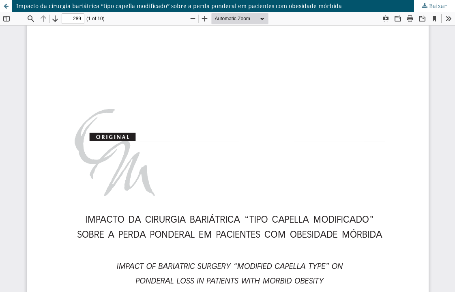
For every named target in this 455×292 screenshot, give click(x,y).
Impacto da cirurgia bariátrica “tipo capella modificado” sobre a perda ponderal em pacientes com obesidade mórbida (179, 6)
